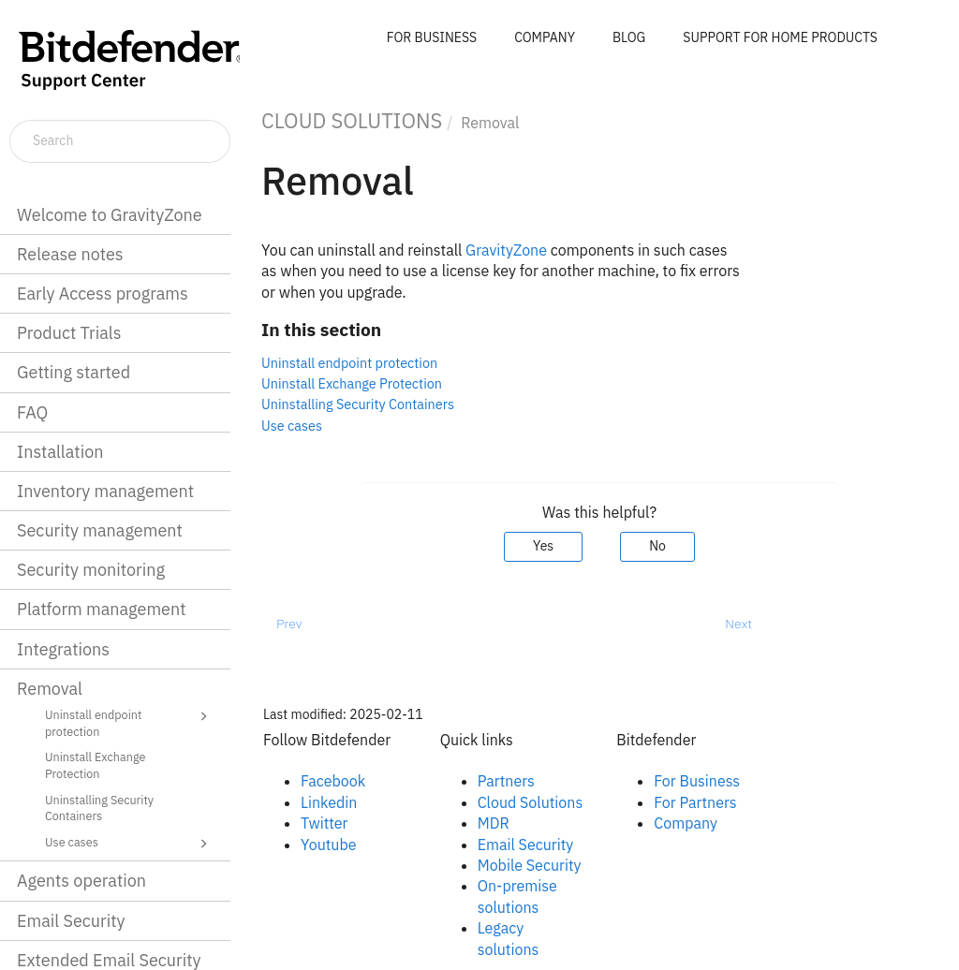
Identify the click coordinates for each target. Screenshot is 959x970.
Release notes (70, 254)
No (657, 545)
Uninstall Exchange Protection (95, 765)
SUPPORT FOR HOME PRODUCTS (780, 37)
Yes (543, 545)
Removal (49, 688)
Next (738, 623)
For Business (697, 781)
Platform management (101, 609)
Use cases (129, 843)
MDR (493, 823)
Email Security (71, 921)
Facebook (333, 781)
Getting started (73, 372)
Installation (60, 452)
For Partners (695, 802)
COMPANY (544, 37)
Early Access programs (102, 293)
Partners (506, 781)
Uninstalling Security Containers (99, 808)
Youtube (329, 844)
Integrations (63, 649)
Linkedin (329, 802)
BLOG (628, 37)
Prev (289, 623)
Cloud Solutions (530, 802)
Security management (100, 530)
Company (685, 823)
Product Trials (69, 333)
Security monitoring (91, 570)
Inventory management (105, 491)
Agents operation (81, 880)
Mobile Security (530, 865)
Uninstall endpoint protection (129, 722)
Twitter (324, 823)
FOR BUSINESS (432, 37)
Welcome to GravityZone (109, 215)
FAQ (32, 412)
